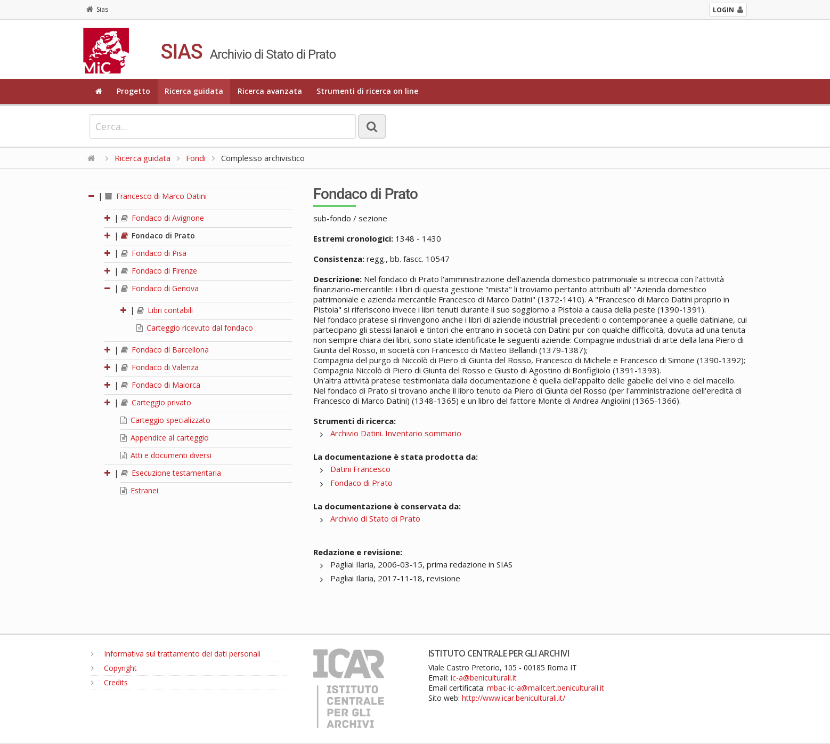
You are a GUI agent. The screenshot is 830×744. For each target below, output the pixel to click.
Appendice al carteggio (164, 438)
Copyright (114, 668)
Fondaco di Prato (158, 235)
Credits (109, 682)
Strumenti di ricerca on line (367, 91)
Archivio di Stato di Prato (375, 518)
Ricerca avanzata (270, 91)
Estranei (139, 490)
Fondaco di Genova (160, 288)
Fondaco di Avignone (162, 218)
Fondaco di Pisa (153, 253)
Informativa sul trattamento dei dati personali (176, 654)
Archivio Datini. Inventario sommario (395, 433)
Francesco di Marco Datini (156, 196)
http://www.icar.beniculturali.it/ (513, 698)
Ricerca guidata (194, 91)
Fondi (196, 158)
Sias (97, 9)
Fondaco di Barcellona (165, 350)
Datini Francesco (360, 468)
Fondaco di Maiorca (160, 385)
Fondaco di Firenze (159, 271)
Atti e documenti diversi (165, 455)
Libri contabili (165, 310)
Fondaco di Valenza (160, 367)
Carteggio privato (156, 402)
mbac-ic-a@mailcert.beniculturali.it (545, 688)
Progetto (133, 91)
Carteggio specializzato (165, 420)
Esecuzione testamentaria (171, 473)
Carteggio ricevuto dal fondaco (194, 328)
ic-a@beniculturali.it (484, 678)
